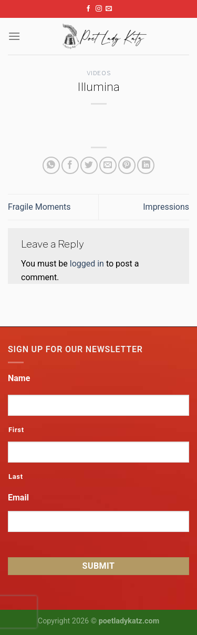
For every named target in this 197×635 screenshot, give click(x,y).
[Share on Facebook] (70, 165)
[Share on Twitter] (89, 165)
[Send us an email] (109, 9)
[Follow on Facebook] (88, 9)
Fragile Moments (39, 207)
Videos (98, 73)
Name (19, 378)
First (16, 430)
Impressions (166, 207)
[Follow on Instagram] (99, 9)
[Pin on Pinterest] (127, 165)
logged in (87, 264)
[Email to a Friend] (108, 165)
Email (18, 498)
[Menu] (14, 36)
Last (15, 476)
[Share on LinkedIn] (145, 165)
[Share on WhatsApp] (51, 165)
